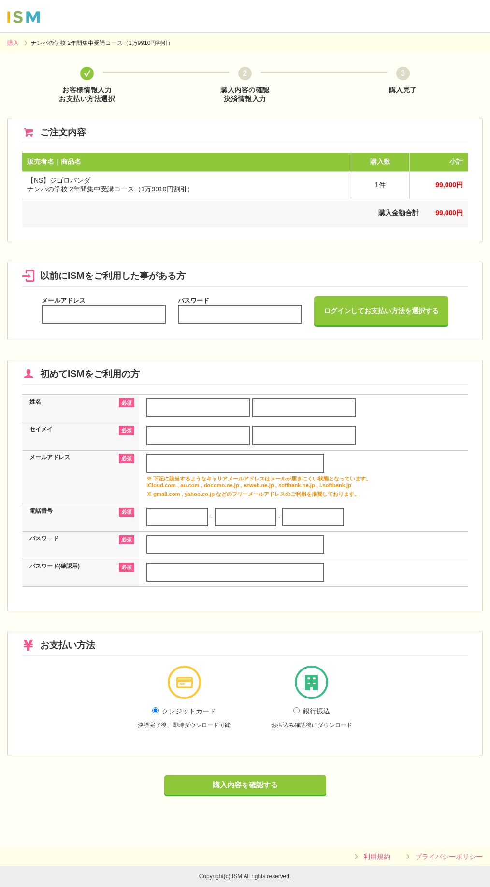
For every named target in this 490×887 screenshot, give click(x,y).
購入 (13, 43)
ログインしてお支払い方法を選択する (381, 311)
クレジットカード (184, 717)
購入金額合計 (398, 213)
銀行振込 (311, 717)
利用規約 (376, 856)
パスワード (193, 300)
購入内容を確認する (245, 785)
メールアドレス (64, 300)
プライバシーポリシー (449, 856)
